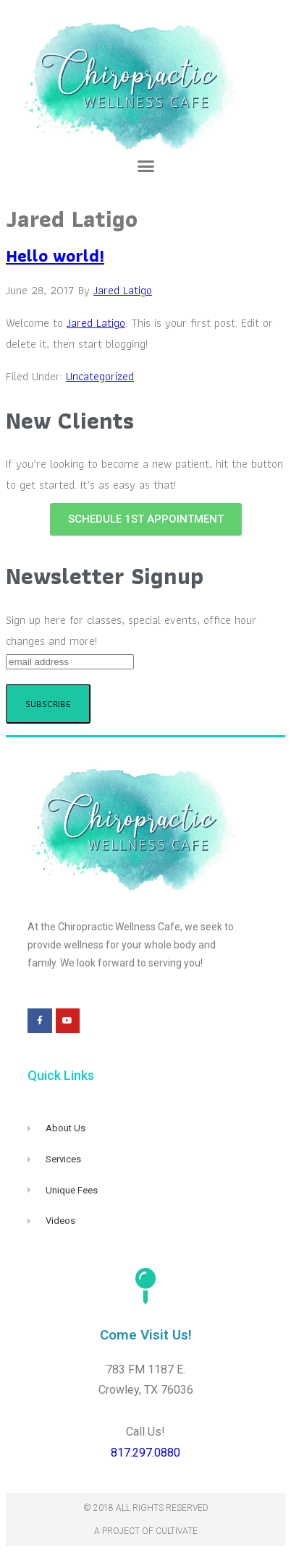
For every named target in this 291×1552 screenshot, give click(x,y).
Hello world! (55, 255)
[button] (145, 166)
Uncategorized (100, 376)
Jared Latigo (96, 323)
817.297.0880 (145, 1452)
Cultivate (177, 1531)
